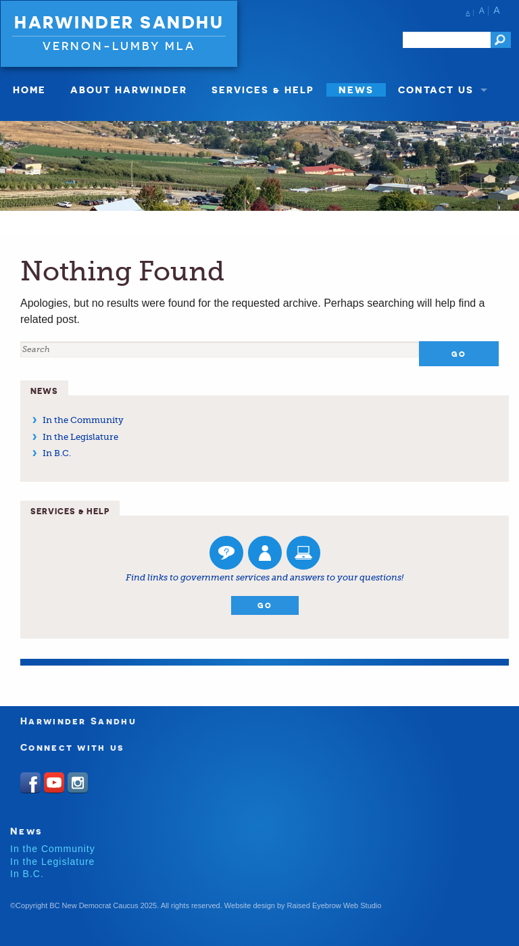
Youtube (54, 782)
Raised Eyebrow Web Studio (334, 905)
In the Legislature (80, 437)
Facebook (30, 782)
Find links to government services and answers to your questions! (264, 577)
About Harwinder (128, 89)
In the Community (83, 420)
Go (264, 605)
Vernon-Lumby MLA (119, 45)
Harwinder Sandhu (119, 22)
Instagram (78, 782)
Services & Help (263, 89)
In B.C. (57, 453)
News (356, 89)
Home (29, 89)
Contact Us (436, 89)
